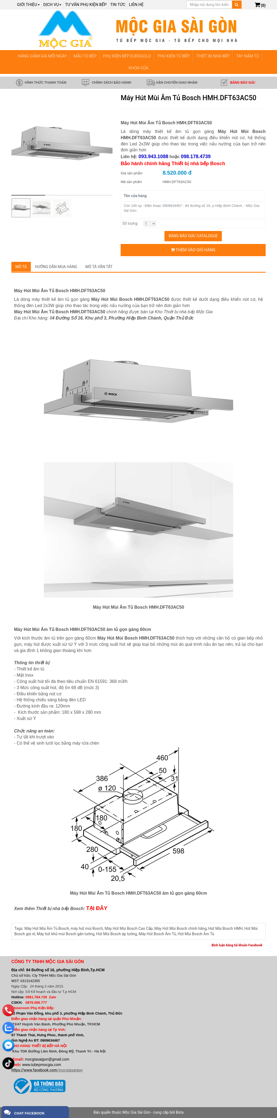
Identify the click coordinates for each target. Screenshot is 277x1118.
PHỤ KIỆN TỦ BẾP (173, 56)
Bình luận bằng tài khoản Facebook (237, 945)
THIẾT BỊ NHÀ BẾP (212, 56)
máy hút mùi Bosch (87, 928)
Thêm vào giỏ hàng (193, 249)
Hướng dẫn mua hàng (56, 267)
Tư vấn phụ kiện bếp (86, 4)
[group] (62, 144)
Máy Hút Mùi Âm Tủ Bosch (46, 928)
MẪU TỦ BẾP (85, 56)
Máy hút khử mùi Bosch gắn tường (65, 934)
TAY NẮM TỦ (247, 56)
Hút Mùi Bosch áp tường (116, 934)
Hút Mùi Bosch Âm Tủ (196, 934)
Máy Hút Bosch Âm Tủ (157, 934)
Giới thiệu (28, 4)
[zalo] (9, 1024)
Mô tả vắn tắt (99, 267)
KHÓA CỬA (138, 68)
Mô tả (21, 267)
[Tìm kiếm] (237, 5)
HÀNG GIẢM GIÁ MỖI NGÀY (42, 56)
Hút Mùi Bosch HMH (225, 928)
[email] (9, 1042)
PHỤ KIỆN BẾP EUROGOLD (127, 56)
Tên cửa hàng (135, 196)
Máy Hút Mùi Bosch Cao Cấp (129, 928)
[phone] (9, 1006)
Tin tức (117, 4)
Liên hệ (136, 4)
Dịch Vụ (52, 4)
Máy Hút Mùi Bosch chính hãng (180, 928)
